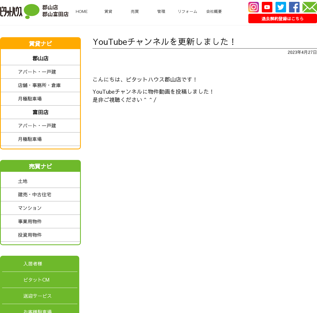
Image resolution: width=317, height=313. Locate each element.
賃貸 (108, 11)
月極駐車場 (47, 98)
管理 (161, 11)
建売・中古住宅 (47, 194)
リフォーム (187, 11)
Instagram (253, 7)
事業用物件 (47, 221)
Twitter (281, 7)
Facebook (294, 7)
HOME (82, 11)
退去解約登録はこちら (283, 18)
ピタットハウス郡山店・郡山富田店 (34, 11)
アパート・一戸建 (47, 72)
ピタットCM (36, 279)
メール (309, 7)
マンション (47, 208)
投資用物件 (47, 235)
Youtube (267, 7)
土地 (47, 181)
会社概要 (214, 11)
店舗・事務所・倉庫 (47, 85)
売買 (135, 11)
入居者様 (32, 263)
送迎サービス (37, 295)
